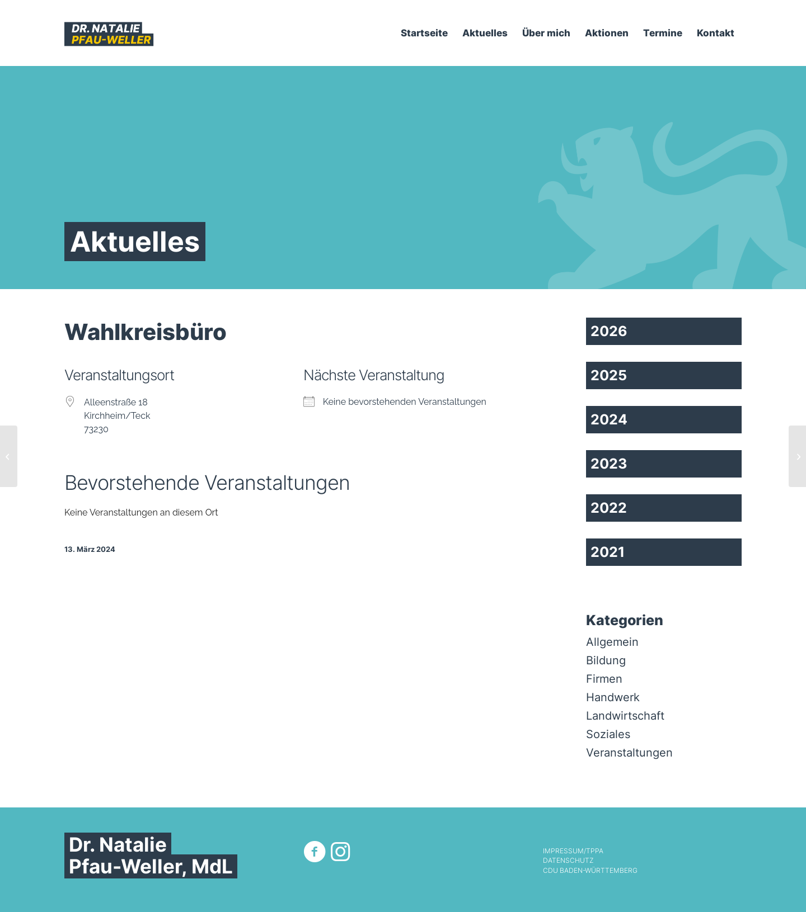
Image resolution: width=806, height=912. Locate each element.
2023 (609, 463)
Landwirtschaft (625, 715)
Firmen (604, 679)
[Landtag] (797, 456)
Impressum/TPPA (573, 851)
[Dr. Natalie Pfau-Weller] (109, 33)
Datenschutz (568, 860)
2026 (609, 331)
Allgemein (612, 642)
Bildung (606, 660)
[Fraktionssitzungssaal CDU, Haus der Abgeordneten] (8, 456)
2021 (608, 552)
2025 (609, 375)
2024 (609, 419)
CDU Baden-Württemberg (590, 871)
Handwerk (613, 697)
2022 (609, 507)
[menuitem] (424, 33)
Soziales (608, 734)
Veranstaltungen (629, 752)
